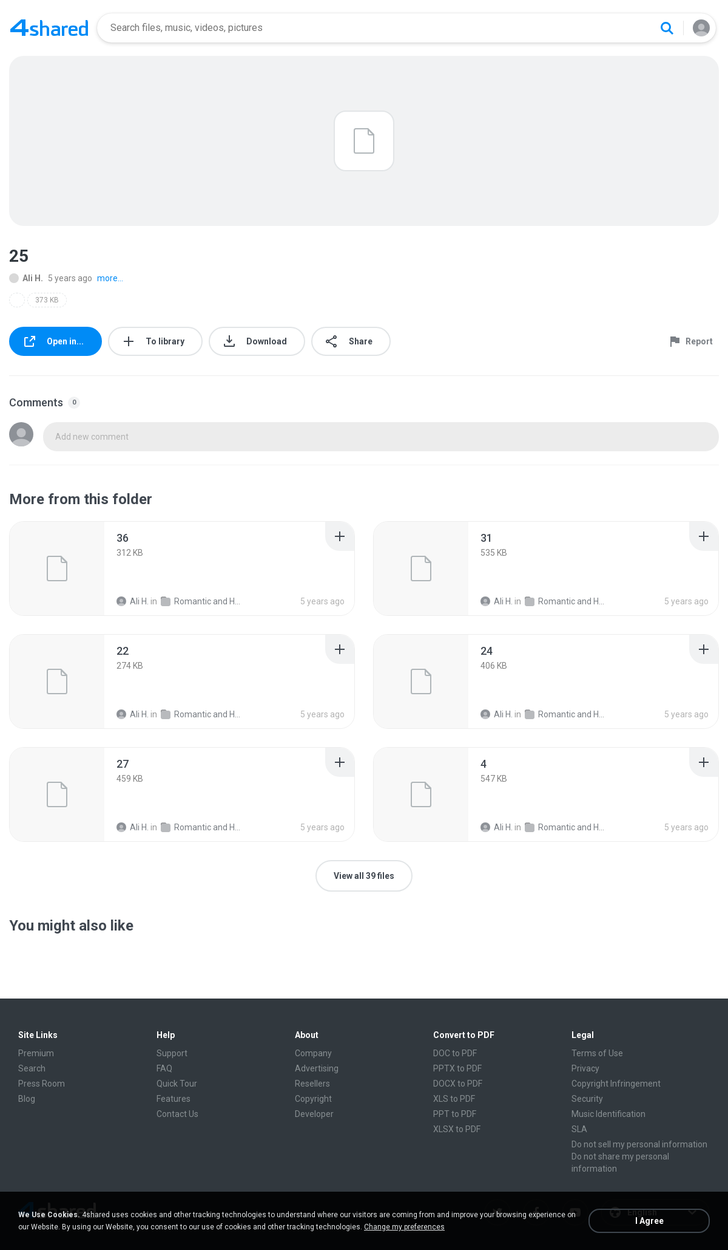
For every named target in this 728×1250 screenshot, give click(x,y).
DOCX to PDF (457, 1083)
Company (313, 1053)
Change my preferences (404, 1227)
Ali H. (26, 278)
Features (173, 1099)
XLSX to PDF (456, 1129)
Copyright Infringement (616, 1083)
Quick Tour (177, 1083)
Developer (314, 1114)
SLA (579, 1129)
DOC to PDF (455, 1053)
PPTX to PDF (457, 1068)
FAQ (164, 1068)
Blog (26, 1099)
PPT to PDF (454, 1114)
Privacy (585, 1068)
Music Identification (608, 1114)
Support (172, 1053)
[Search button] (666, 28)
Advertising (317, 1068)
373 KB (47, 300)
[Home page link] (49, 27)
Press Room (41, 1083)
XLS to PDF (454, 1099)
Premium (36, 1053)
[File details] (57, 568)
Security (587, 1099)
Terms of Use (597, 1053)
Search (32, 1068)
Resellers (312, 1083)
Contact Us (177, 1114)
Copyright (313, 1099)
